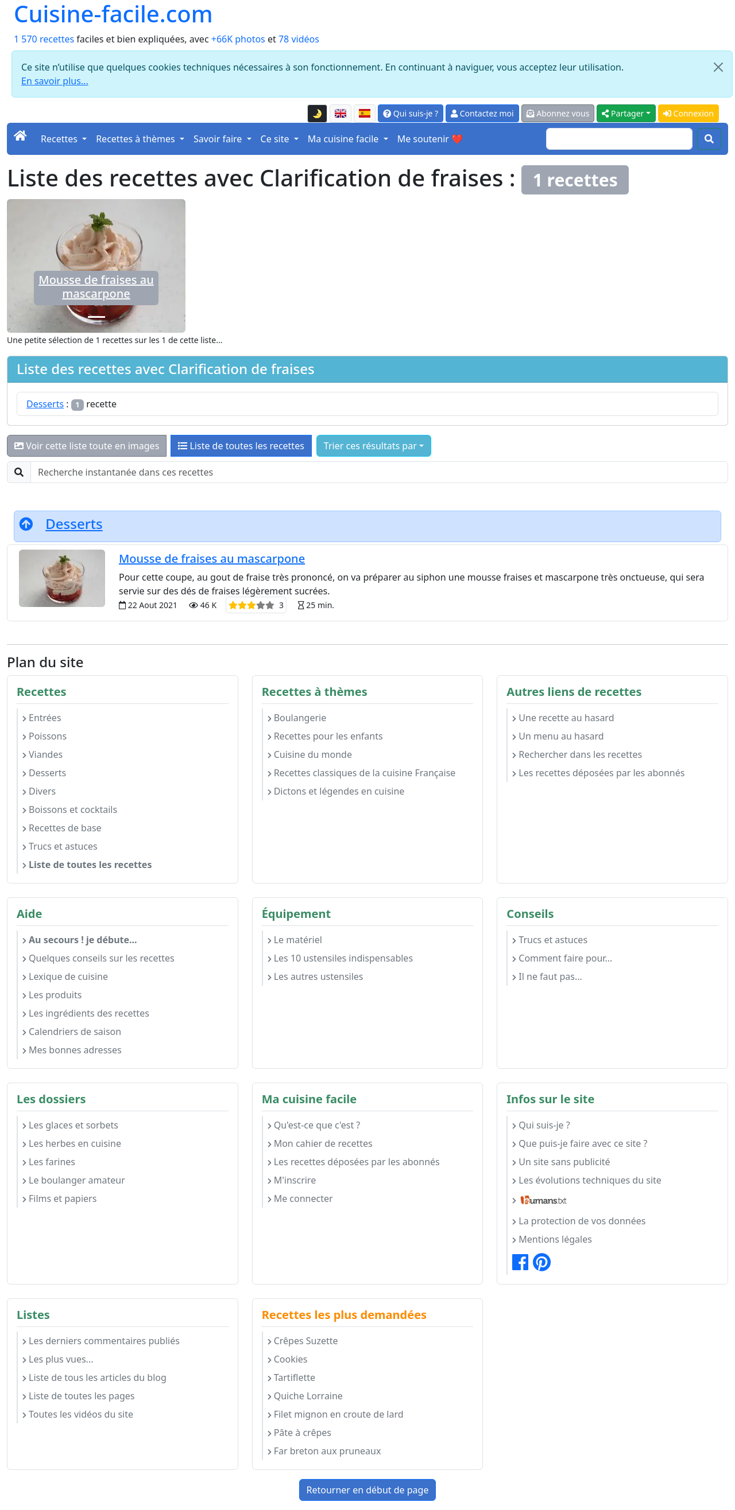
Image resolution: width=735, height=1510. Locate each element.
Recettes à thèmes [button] (136, 139)
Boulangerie (297, 717)
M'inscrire (292, 1180)
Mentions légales (552, 1239)
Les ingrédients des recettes (85, 1013)
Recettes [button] (60, 139)
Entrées (41, 717)
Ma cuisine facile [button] (344, 139)
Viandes (42, 754)
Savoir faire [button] (219, 139)
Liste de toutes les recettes (241, 445)
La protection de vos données (578, 1221)
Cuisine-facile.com (113, 14)
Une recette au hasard (563, 717)
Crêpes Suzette (303, 1340)
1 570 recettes (44, 39)
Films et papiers (59, 1198)
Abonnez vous (558, 113)
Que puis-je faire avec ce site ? (579, 1143)
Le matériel (295, 939)
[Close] (718, 67)
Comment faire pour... (562, 958)
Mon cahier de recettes (320, 1143)
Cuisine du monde (310, 754)
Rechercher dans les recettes (577, 754)
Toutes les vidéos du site (77, 1414)
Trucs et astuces (60, 846)
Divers (39, 791)
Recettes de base (62, 828)
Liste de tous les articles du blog (94, 1377)
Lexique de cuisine (65, 976)
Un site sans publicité (561, 1161)
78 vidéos (298, 39)
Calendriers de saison (71, 1031)
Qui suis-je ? (410, 113)
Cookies (288, 1359)
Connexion (688, 113)
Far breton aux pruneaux (324, 1451)
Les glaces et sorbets (70, 1125)
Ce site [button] (276, 139)
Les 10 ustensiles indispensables (340, 958)
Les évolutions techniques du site (587, 1180)
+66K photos (238, 39)
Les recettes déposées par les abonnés (598, 772)
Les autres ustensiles (315, 976)
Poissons (44, 736)
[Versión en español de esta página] (365, 113)
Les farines (48, 1161)
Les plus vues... (57, 1359)
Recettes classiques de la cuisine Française (362, 772)
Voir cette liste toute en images (86, 445)
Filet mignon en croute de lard (336, 1414)
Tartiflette (291, 1377)
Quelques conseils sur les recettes (98, 958)
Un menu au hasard (558, 736)
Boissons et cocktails (69, 809)
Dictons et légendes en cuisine (336, 791)
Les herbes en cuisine (71, 1143)
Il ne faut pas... (547, 976)
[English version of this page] (340, 113)
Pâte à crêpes (299, 1432)
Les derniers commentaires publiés (101, 1340)
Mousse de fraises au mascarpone (95, 286)
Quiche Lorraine (305, 1396)
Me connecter (300, 1198)
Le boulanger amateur (73, 1180)
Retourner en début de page (368, 1490)
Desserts (45, 404)
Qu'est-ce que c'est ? (314, 1125)
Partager (623, 113)
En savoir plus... (54, 81)
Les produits (52, 994)
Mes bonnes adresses (72, 1050)
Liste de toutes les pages (78, 1396)
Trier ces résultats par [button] (370, 445)
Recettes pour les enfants (325, 736)
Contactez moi (482, 113)
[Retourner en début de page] (26, 523)
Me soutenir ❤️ (430, 139)
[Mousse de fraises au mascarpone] (96, 317)
